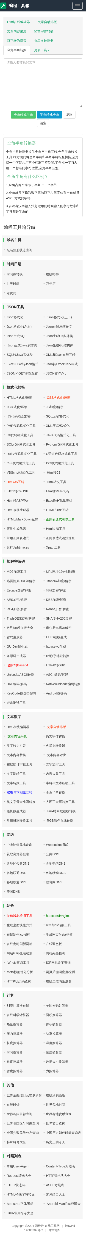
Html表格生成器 (18, 510)
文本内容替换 (16, 755)
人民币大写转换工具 (60, 802)
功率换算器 (54, 1033)
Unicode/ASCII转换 (20, 674)
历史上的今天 (55, 1142)
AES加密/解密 (17, 600)
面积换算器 (54, 1015)
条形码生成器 (16, 656)
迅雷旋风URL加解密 (21, 581)
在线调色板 (54, 944)
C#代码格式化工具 (20, 435)
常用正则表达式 (18, 538)
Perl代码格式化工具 (60, 463)
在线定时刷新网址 (19, 944)
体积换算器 (54, 1024)
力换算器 (52, 1071)
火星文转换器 (43, 40)
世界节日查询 (55, 1123)
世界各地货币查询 (59, 1114)
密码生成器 (15, 637)
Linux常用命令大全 (20, 1213)
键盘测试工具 (16, 703)
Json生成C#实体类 (59, 336)
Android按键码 (56, 693)
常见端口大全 (55, 1194)
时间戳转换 (15, 274)
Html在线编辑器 (18, 22)
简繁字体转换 (43, 31)
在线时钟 (52, 274)
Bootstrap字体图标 (20, 1204)
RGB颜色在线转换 (59, 820)
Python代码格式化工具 (62, 444)
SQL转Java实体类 (20, 354)
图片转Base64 (17, 665)
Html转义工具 (56, 482)
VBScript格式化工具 (21, 472)
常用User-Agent (18, 1166)
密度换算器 (15, 1071)
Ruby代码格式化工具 (22, 454)
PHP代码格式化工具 (21, 426)
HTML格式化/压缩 (19, 397)
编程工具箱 (14, 6)
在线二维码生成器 (59, 981)
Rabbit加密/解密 (57, 609)
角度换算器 (15, 1062)
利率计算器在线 (18, 1005)
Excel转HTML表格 (59, 500)
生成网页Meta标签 (59, 934)
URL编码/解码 (17, 684)
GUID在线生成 (17, 646)
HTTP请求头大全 (58, 1175)
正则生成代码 (16, 529)
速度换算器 (54, 1052)
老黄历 (11, 293)
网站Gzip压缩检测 (20, 953)
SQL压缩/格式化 (57, 416)
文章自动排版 (47, 22)
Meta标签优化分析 (20, 972)
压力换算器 (15, 1033)
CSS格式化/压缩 (58, 397)
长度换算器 (15, 1043)
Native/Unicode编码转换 (63, 684)
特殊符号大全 (16, 1142)
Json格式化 (15, 317)
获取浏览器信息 (18, 854)
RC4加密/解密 (17, 609)
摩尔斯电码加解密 (59, 628)
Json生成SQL (16, 336)
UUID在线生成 (56, 637)
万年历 (50, 283)
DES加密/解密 (56, 600)
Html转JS (53, 472)
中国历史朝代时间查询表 (63, 1133)
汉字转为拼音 (16, 40)
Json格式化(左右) (19, 326)
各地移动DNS (56, 873)
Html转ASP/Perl (18, 500)
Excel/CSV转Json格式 (22, 364)
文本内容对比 (56, 755)
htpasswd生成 (56, 646)
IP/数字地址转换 (57, 656)
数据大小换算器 (57, 1062)
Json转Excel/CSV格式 (62, 364)
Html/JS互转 (15, 482)
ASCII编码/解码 (57, 674)
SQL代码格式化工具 (21, 444)
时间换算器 (15, 1052)
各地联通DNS (16, 873)
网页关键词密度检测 (60, 972)
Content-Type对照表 (60, 1166)
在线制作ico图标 (18, 934)
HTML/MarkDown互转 (22, 519)
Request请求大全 (19, 1175)
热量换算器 (15, 1024)
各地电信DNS (56, 863)
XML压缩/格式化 (57, 426)
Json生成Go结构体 (59, 345)
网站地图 (54, 1230)
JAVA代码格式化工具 (61, 435)
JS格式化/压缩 (17, 407)
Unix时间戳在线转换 (61, 811)
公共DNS (52, 854)
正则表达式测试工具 (60, 519)
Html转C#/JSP (17, 491)
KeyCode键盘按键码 (21, 693)
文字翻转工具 (16, 774)
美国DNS (13, 891)
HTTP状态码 (16, 1185)
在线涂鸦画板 (55, 1095)
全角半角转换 (16, 50)
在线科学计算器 (18, 1015)
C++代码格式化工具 (21, 463)
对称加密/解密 (56, 590)
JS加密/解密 (54, 407)
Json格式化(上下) (59, 317)
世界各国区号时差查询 (23, 1123)
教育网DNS (54, 882)
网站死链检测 (55, 953)
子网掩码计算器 (57, 1005)
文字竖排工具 (55, 764)
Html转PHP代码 (57, 491)
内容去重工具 (55, 774)
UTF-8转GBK (55, 665)
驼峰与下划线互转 (19, 792)
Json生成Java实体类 (22, 345)
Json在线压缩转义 (59, 326)
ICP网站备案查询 (58, 962)
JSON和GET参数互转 (22, 373)
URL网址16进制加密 (60, 571)
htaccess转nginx (57, 916)
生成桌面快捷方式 (19, 925)
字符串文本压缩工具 (60, 783)
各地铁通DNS (16, 882)
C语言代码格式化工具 (61, 454)
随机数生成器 (16, 811)
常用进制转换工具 (19, 820)
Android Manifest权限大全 (64, 1204)
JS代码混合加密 (19, 416)
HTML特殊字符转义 (21, 1194)
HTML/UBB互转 (57, 510)
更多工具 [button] (41, 50)
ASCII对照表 (55, 1185)
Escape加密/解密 (19, 590)
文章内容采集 (16, 31)
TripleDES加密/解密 (21, 618)
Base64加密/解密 (58, 581)
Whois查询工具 (18, 962)
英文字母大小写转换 (21, 802)
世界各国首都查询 (19, 1114)
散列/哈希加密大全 (20, 628)
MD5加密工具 (16, 571)
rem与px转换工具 (58, 925)
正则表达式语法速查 (60, 538)
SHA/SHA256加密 (59, 618)
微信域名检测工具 (19, 916)
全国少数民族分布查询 (23, 1133)
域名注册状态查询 (19, 250)
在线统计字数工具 (19, 764)
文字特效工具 (16, 783)
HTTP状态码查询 (19, 981)
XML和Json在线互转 (60, 354)
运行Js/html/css (18, 547)
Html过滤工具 (55, 529)
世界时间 (13, 283)
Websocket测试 (57, 845)
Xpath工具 (53, 547)
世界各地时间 (55, 1104)
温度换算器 (54, 1043)
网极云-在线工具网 (47, 1226)
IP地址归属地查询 (19, 845)
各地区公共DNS (18, 863)
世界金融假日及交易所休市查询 (29, 1095)
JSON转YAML (56, 373)
